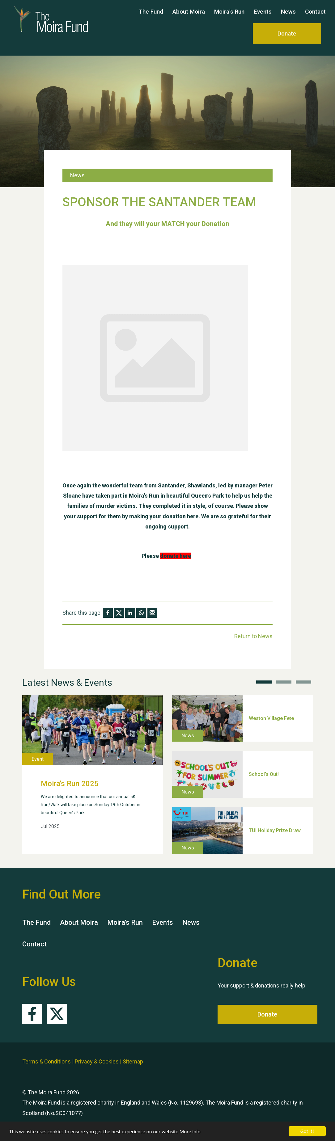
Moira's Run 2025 (70, 783)
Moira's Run (229, 17)
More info (190, 1131)
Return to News (253, 636)
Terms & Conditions (46, 1061)
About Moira (188, 17)
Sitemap (133, 1061)
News (288, 17)
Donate (287, 39)
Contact (315, 17)
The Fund (151, 17)
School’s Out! (264, 774)
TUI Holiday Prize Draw (275, 830)
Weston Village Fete (271, 718)
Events (263, 17)
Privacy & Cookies (97, 1061)
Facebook (32, 1014)
